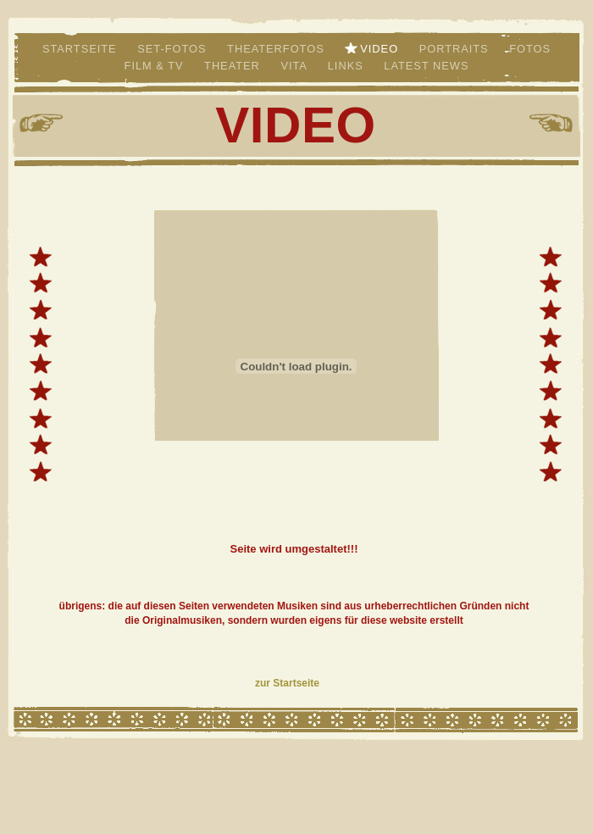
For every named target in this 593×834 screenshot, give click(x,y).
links (348, 65)
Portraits (456, 48)
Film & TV (156, 65)
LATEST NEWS (426, 65)
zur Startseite (287, 683)
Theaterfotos (277, 48)
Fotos (530, 48)
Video (381, 48)
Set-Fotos (173, 48)
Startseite (81, 48)
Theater (233, 65)
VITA (295, 65)
